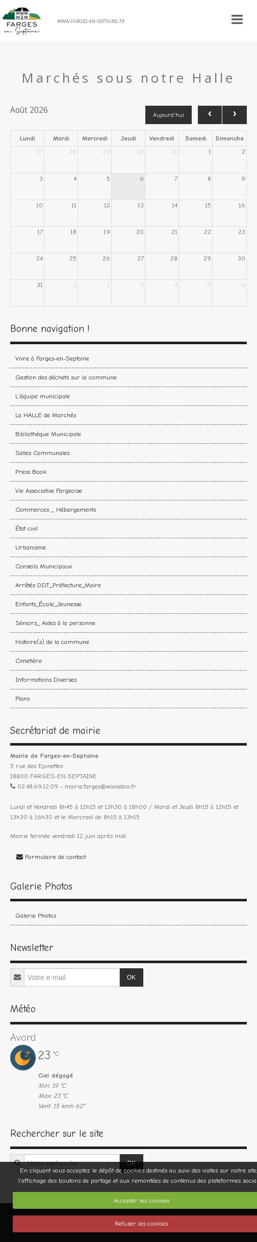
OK (131, 977)
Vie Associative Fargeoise (48, 490)
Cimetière (28, 660)
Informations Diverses (45, 679)
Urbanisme (30, 547)
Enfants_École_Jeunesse (48, 604)
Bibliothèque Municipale (48, 434)
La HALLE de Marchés (45, 415)
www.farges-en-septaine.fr (90, 20)
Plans (22, 698)
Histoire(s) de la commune (52, 642)
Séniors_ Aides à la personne (55, 623)
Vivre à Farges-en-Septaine (52, 358)
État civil (26, 528)
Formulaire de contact (51, 857)
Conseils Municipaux (43, 566)
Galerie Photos (35, 915)
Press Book (30, 471)
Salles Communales (42, 453)
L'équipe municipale (42, 396)
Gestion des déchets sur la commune (66, 377)
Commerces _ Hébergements (55, 509)
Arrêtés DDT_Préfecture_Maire (58, 585)
